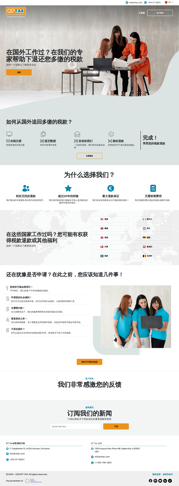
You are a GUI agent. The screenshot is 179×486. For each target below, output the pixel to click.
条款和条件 (168, 474)
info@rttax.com (134, 2)
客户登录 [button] (160, 13)
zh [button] (169, 2)
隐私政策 (156, 474)
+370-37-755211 (152, 2)
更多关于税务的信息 (89, 362)
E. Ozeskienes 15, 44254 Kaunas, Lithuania (30, 448)
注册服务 (89, 156)
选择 (19, 72)
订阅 (116, 426)
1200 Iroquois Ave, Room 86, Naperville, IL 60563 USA (117, 450)
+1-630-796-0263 (103, 462)
